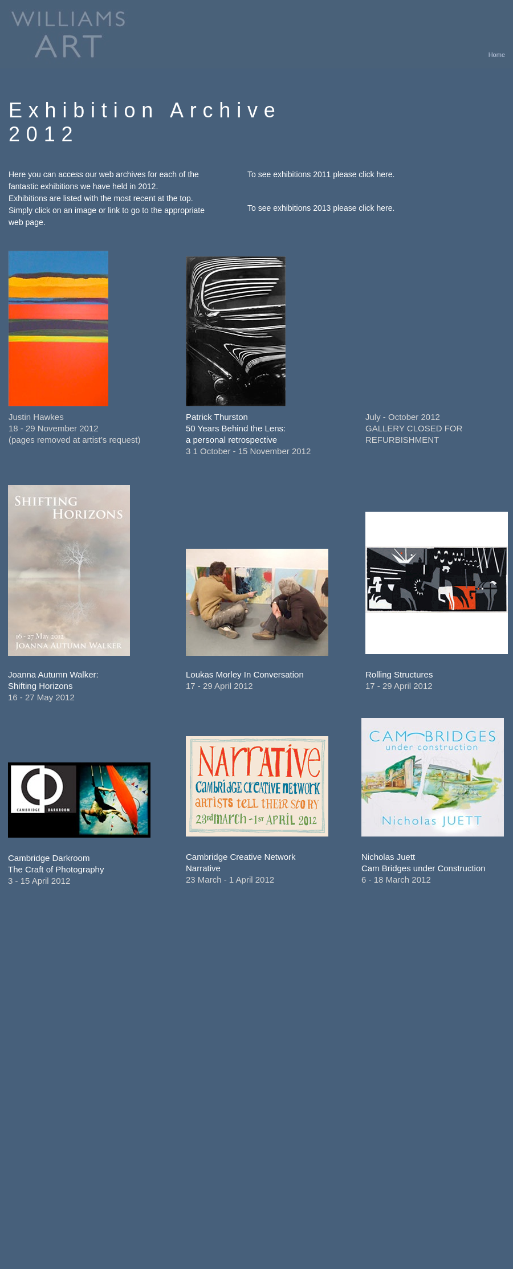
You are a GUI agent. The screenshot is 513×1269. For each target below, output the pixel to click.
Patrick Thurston (217, 417)
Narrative (203, 868)
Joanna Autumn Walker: (53, 674)
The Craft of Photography (56, 869)
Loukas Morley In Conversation (245, 674)
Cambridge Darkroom (48, 858)
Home (496, 54)
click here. (376, 174)
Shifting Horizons (40, 686)
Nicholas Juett (388, 857)
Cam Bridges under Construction (423, 868)
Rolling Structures (399, 674)
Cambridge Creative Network (241, 857)
